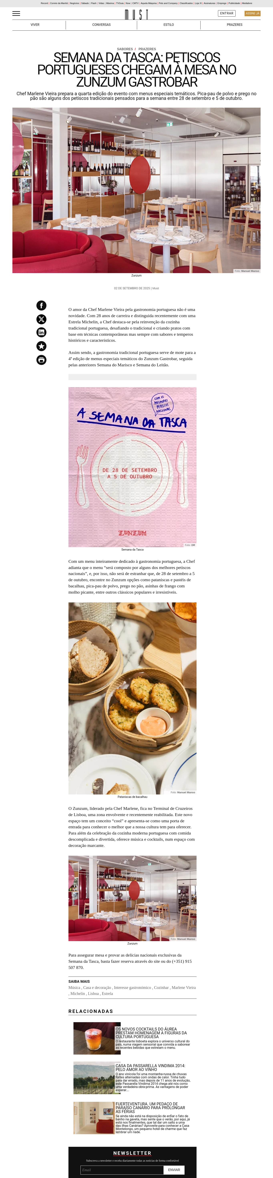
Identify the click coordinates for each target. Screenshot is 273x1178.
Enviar (174, 1170)
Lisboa (93, 993)
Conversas (101, 25)
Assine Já (252, 13)
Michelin (77, 993)
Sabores (126, 49)
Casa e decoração (97, 987)
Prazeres (235, 25)
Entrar (226, 13)
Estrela (107, 993)
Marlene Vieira (184, 987)
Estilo (169, 25)
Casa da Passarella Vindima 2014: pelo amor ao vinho (150, 1067)
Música (74, 987)
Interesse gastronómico (132, 987)
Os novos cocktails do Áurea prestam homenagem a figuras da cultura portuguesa (151, 1033)
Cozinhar (161, 987)
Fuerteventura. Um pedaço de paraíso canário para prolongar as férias (150, 1108)
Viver (35, 25)
